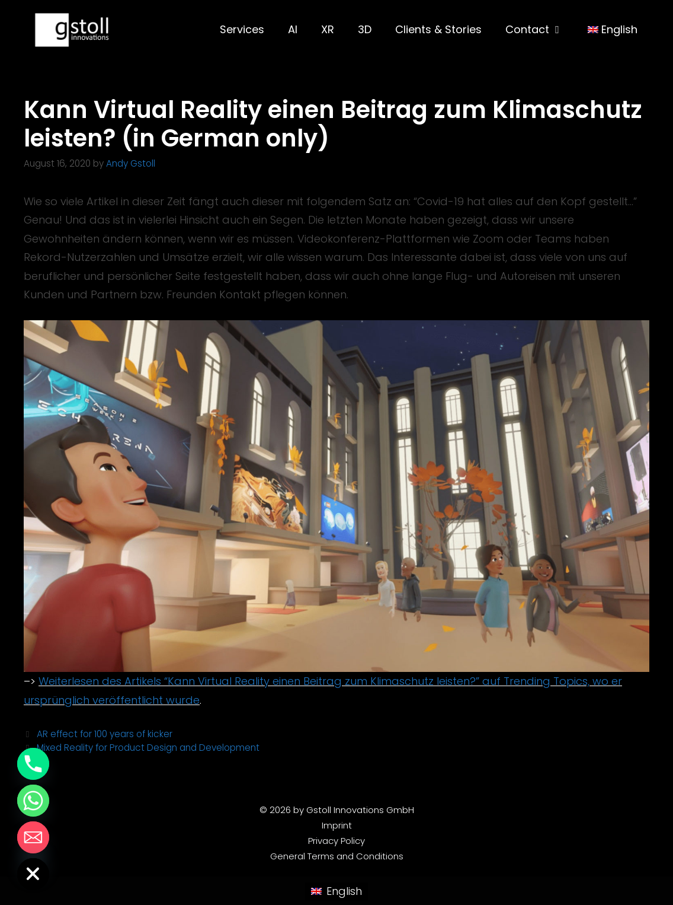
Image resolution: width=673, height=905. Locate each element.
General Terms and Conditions (336, 856)
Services (242, 29)
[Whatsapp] (33, 801)
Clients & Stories (438, 29)
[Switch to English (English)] (336, 891)
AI (292, 29)
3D (364, 29)
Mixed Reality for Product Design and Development (148, 747)
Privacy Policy (336, 840)
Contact (540, 29)
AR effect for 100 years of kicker (104, 734)
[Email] (33, 837)
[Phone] (33, 764)
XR (327, 29)
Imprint (337, 825)
